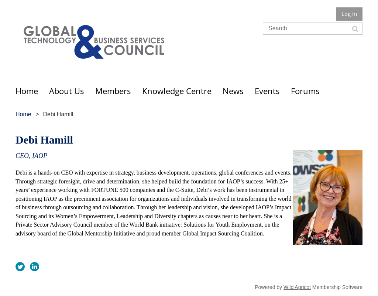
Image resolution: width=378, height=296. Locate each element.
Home (23, 114)
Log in (349, 13)
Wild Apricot (297, 287)
